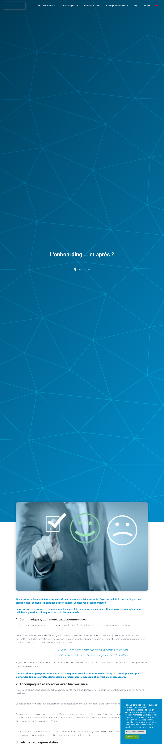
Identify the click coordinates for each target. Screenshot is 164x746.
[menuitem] (157, 5)
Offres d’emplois (69, 5)
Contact (146, 5)
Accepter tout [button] (132, 737)
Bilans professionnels (117, 5)
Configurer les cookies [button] (135, 732)
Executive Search (47, 5)
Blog (135, 5)
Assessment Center (92, 5)
